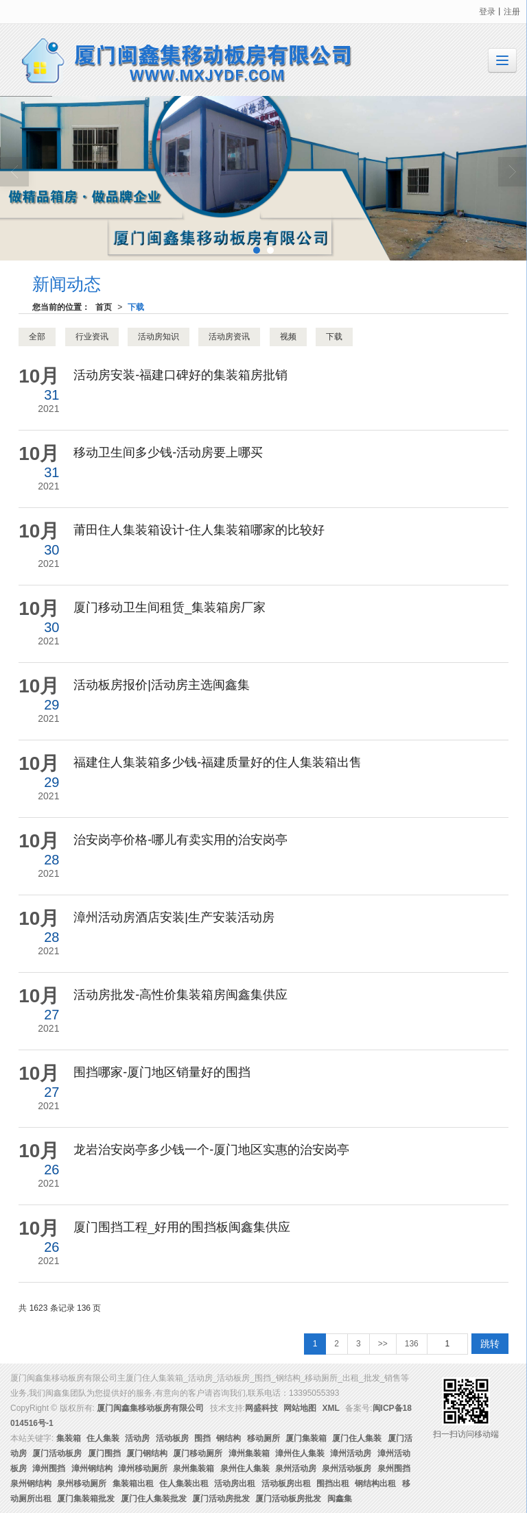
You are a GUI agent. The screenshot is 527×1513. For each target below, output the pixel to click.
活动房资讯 (229, 336)
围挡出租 (332, 1483)
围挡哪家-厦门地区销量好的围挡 (161, 1072)
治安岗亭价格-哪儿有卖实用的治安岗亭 (180, 840)
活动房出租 (234, 1483)
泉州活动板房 (346, 1468)
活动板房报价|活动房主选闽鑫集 (161, 685)
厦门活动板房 (57, 1453)
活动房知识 (158, 336)
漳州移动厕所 (142, 1468)
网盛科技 (261, 1408)
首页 (103, 307)
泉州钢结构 (30, 1483)
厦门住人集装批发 (154, 1498)
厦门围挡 (104, 1453)
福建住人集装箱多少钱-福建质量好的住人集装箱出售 (217, 762)
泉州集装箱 (193, 1468)
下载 (136, 307)
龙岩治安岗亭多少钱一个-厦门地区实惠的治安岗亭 (211, 1150)
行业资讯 (91, 336)
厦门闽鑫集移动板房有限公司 (150, 1408)
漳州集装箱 (249, 1453)
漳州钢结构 (92, 1468)
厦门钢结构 (146, 1453)
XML (331, 1408)
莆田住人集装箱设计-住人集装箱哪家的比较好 (199, 530)
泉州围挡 (393, 1468)
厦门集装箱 (306, 1438)
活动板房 (172, 1438)
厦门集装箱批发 (86, 1498)
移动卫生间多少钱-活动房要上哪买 (168, 452)
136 (412, 1343)
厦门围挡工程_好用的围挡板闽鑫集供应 (181, 1227)
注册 (512, 11)
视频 (288, 336)
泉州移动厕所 (81, 1483)
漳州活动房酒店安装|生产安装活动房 (173, 917)
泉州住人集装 (245, 1468)
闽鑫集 (339, 1498)
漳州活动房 (350, 1453)
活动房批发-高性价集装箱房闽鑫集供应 (180, 995)
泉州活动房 (295, 1468)
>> (383, 1343)
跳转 (490, 1343)
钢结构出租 (375, 1483)
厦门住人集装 (357, 1438)
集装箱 (68, 1438)
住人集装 (102, 1438)
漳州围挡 (48, 1468)
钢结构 (228, 1438)
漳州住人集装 (300, 1453)
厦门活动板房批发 (288, 1498)
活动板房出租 (286, 1483)
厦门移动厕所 (197, 1453)
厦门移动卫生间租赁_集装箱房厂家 (169, 607)
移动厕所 (263, 1438)
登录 (487, 11)
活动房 (137, 1438)
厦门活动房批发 (221, 1498)
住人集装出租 (184, 1483)
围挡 (202, 1438)
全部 (37, 336)
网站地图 (299, 1408)
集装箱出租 (133, 1483)
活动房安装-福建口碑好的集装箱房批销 (180, 375)
